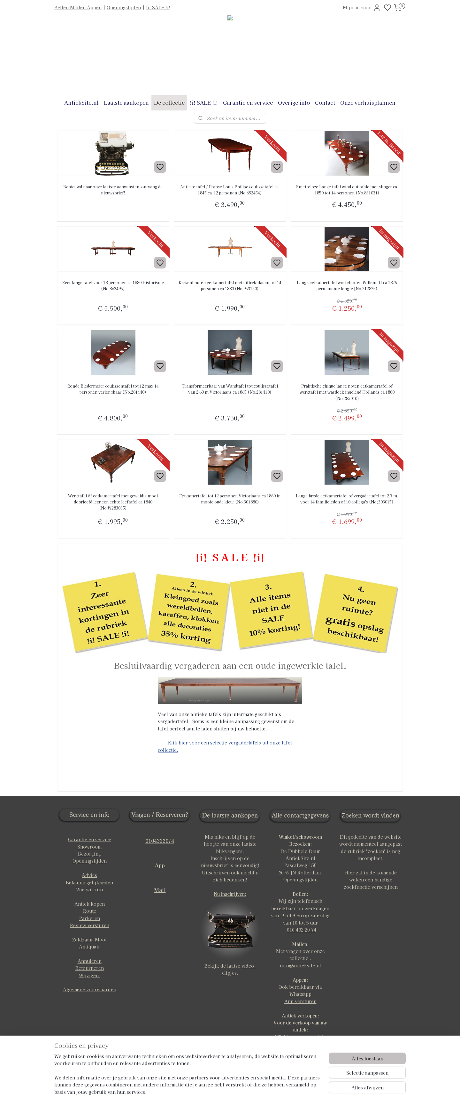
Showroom (89, 846)
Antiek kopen (89, 904)
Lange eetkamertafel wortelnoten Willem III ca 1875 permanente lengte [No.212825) (347, 285)
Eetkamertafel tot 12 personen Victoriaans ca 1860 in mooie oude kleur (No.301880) (229, 498)
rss (262, 1091)
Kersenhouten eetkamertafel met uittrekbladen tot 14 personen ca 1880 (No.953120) (230, 285)
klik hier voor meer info (300, 1037)
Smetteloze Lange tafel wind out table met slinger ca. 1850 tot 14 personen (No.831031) (347, 189)
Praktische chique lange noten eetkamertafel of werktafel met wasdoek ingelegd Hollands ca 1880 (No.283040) (347, 392)
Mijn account (362, 7)
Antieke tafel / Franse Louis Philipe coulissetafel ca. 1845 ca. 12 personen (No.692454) (230, 189)
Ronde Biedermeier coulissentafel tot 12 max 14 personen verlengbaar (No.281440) (113, 389)
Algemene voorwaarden (89, 989)
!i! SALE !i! (158, 7)
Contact (325, 102)
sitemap (250, 1091)
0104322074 (159, 840)
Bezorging (89, 853)
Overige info (294, 102)
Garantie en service (248, 102)
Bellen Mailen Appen (78, 7)
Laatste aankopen (126, 102)
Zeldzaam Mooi (89, 939)
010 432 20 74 (301, 929)
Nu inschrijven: (230, 894)
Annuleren (90, 961)
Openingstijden (124, 7)
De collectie (169, 102)
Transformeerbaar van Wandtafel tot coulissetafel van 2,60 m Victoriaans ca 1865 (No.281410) (230, 389)
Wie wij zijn (89, 889)
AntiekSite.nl (81, 102)
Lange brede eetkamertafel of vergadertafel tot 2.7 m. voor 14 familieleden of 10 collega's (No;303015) (347, 498)
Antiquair (89, 946)
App (160, 865)
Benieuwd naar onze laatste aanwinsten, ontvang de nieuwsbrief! (113, 189)
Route (89, 911)
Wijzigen (89, 975)
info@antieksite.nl (300, 965)
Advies (89, 875)
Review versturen (89, 925)
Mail (160, 890)
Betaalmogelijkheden (89, 882)
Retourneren (89, 968)
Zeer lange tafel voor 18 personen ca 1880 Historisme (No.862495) (113, 285)
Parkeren (89, 918)
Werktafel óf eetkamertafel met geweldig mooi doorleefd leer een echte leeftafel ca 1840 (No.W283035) (113, 501)
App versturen (300, 1001)
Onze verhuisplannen (367, 102)
